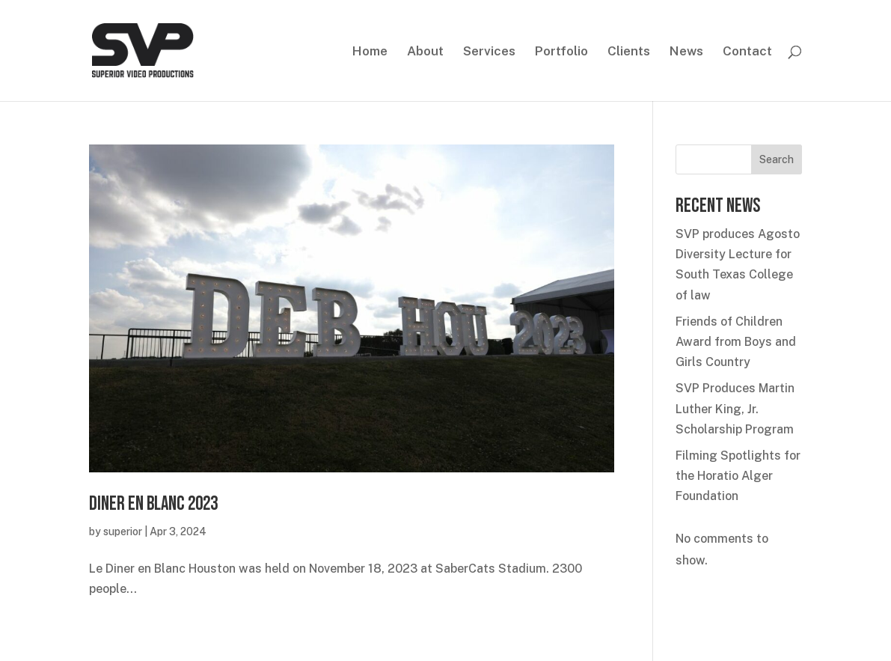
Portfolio (561, 52)
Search (776, 159)
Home (370, 52)
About (425, 52)
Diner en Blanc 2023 (153, 504)
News (686, 52)
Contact (747, 52)
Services (489, 52)
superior (122, 531)
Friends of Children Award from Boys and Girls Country (736, 341)
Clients (628, 52)
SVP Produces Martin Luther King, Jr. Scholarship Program (735, 408)
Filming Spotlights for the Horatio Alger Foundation (738, 475)
